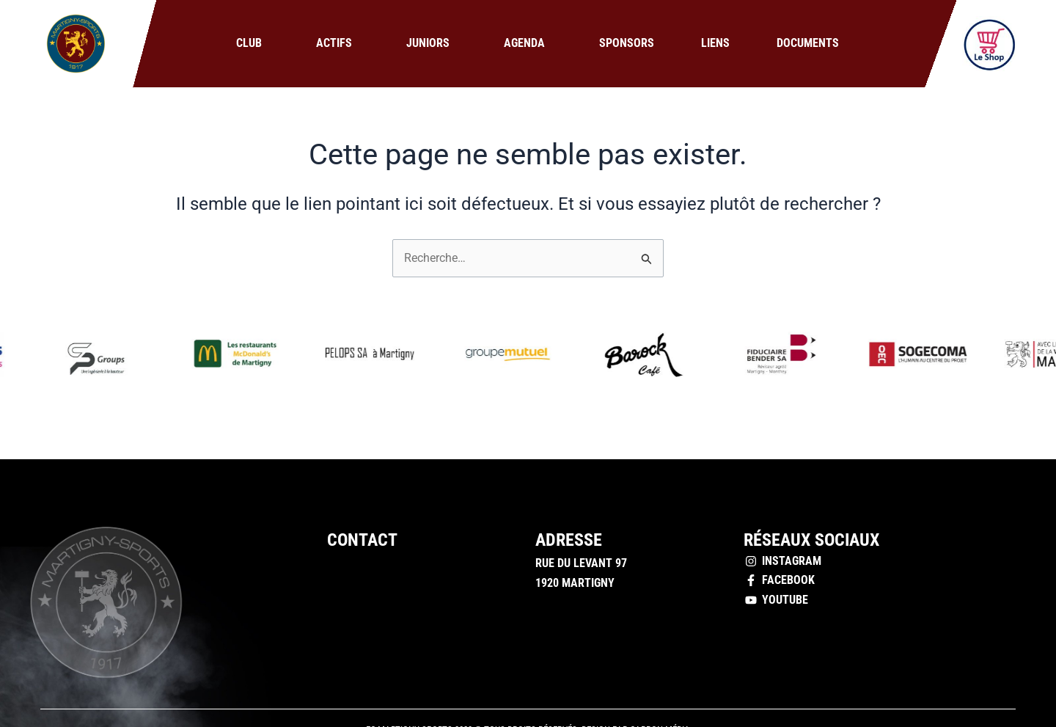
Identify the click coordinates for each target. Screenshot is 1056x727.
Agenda (528, 43)
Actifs (337, 43)
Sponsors (626, 43)
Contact (362, 540)
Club (252, 43)
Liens (715, 43)
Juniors (431, 43)
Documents (808, 43)
